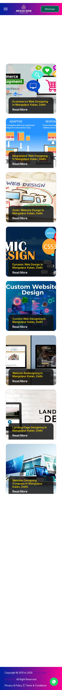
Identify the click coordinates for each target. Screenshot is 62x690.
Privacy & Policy (13, 684)
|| (24, 684)
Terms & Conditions (36, 684)
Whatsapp (50, 8)
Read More (19, 109)
